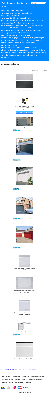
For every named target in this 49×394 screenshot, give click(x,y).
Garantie (17, 379)
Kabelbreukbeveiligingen (10, 38)
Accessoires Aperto (21, 25)
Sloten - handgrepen (8, 50)
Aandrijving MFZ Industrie (10, 20)
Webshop (4, 382)
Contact (8, 376)
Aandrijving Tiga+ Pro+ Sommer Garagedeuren (18, 23)
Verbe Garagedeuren (8, 55)
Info (3, 376)
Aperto (39, 30)
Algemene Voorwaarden (36, 379)
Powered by (24, 392)
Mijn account (16, 376)
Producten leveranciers (34, 40)
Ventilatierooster (40, 52)
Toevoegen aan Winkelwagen (24, 112)
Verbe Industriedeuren (25, 55)
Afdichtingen (32, 30)
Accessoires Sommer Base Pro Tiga (14, 30)
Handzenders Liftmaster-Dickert (12, 35)
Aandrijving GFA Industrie (10, 15)
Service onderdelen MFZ (10, 45)
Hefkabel (28, 35)
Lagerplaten (5, 40)
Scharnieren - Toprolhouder (25, 43)
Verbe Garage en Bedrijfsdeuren (16, 3)
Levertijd (24, 379)
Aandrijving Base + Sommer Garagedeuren (16, 13)
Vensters (30, 52)
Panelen (22, 40)
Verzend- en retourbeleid (16, 382)
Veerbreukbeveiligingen (37, 50)
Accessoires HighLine (36, 25)
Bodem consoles (23, 33)
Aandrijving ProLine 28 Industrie (31, 20)
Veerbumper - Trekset (9, 52)
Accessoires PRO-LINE (9, 28)
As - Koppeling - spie (8, 33)
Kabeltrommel (24, 38)
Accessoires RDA (25, 28)
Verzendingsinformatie (37, 376)
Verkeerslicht (5, 57)
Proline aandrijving (7, 43)
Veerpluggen (21, 52)
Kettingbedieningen (37, 38)
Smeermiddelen (22, 50)
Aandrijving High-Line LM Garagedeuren (15, 18)
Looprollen (14, 40)
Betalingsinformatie (7, 379)
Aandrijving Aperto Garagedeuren (13, 10)
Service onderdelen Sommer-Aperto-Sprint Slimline (19, 47)
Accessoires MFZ (7, 25)
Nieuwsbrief (25, 376)
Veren (36, 55)
